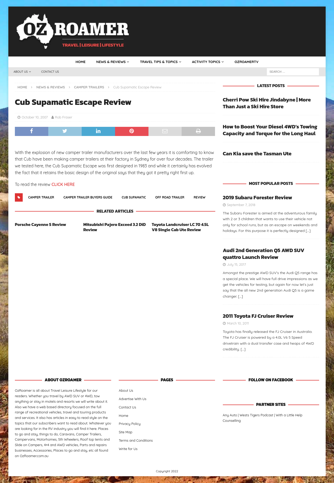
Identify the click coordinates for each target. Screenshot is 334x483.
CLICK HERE (63, 184)
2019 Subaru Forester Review (257, 198)
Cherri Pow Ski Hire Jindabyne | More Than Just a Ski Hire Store (267, 103)
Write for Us (128, 449)
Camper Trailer (41, 198)
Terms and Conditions (136, 441)
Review (199, 198)
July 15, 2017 (236, 265)
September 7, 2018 (241, 205)
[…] (308, 231)
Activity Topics (207, 62)
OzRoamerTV (248, 62)
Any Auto (230, 415)
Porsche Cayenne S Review (40, 224)
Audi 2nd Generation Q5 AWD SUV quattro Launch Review (264, 254)
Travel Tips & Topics (158, 62)
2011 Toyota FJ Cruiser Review (258, 316)
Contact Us (50, 72)
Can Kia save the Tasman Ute (257, 154)
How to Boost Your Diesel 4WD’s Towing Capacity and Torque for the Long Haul (270, 130)
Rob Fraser (63, 117)
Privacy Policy (129, 424)
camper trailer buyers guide (87, 198)
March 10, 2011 (238, 323)
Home (78, 62)
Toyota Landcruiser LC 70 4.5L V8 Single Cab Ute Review (180, 227)
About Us (21, 72)
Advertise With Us (132, 399)
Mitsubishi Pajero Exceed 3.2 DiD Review (114, 227)
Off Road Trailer (169, 198)
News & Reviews (109, 62)
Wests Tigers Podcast (256, 415)
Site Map (125, 432)
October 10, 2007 (35, 117)
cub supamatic (134, 198)
